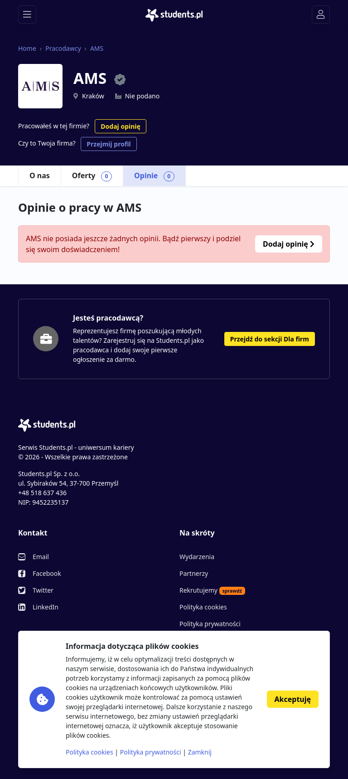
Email (41, 556)
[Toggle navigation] (27, 14)
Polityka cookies (203, 607)
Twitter (43, 590)
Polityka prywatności (210, 623)
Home (27, 48)
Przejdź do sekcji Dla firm (269, 339)
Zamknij (200, 752)
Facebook (47, 573)
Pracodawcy (63, 48)
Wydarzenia (196, 556)
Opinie (154, 175)
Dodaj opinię (120, 126)
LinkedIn (45, 607)
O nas (39, 175)
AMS (96, 48)
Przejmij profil (108, 144)
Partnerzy (193, 573)
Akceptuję (293, 699)
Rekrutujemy (212, 590)
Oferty (92, 175)
